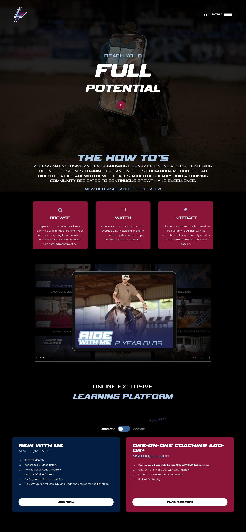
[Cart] (205, 14)
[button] (221, 14)
